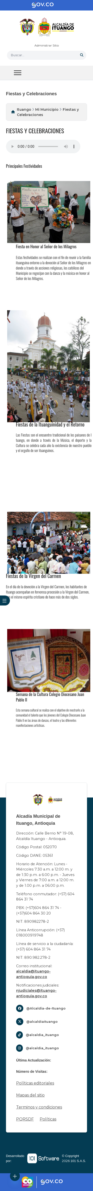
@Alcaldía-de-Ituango (45, 1008)
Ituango (24, 109)
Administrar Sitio (46, 45)
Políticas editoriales (35, 1083)
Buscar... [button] (17, 55)
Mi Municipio (47, 109)
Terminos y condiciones (39, 1107)
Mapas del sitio (30, 1095)
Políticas (48, 1119)
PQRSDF (25, 1119)
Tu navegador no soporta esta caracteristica (43, 146)
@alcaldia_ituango (42, 1035)
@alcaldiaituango (42, 1022)
